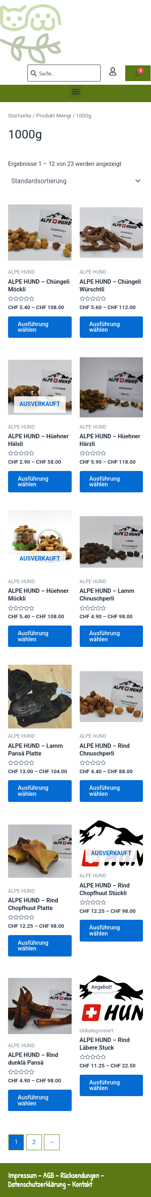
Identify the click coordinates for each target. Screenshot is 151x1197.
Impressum (22, 1175)
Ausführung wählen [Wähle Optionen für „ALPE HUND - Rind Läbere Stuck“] (104, 1085)
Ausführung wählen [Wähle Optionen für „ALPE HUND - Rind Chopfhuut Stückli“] (104, 930)
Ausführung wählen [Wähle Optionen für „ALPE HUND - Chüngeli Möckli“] (33, 327)
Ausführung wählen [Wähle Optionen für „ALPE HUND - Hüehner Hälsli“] (33, 481)
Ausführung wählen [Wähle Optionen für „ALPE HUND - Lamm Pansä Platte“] (33, 790)
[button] (75, 91)
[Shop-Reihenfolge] (75, 181)
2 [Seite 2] (33, 1142)
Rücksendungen (79, 1175)
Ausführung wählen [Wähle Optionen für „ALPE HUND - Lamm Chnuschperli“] (104, 636)
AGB (48, 1175)
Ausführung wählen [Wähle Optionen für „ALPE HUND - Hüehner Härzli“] (104, 481)
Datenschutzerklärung (37, 1184)
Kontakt (83, 1184)
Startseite (19, 116)
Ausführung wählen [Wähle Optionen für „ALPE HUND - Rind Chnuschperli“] (104, 790)
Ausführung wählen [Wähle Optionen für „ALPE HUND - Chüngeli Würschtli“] (104, 327)
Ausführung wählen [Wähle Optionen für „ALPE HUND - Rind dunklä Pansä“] (33, 1100)
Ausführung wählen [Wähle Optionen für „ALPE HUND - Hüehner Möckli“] (33, 636)
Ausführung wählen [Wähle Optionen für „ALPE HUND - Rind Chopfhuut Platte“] (33, 945)
